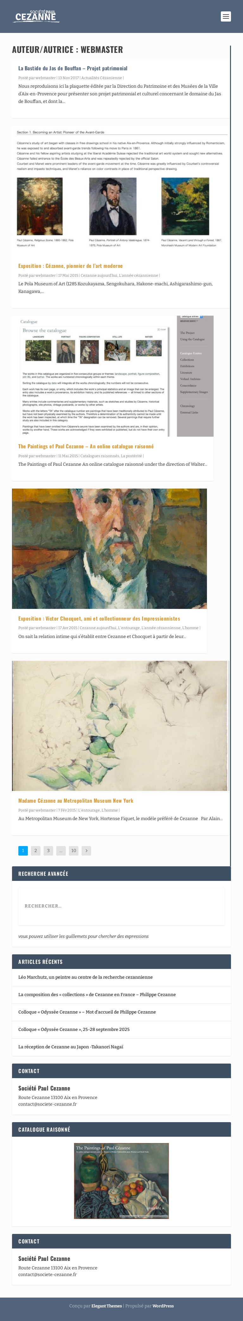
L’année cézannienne (138, 275)
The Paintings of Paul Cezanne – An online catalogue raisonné (86, 446)
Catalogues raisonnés (99, 456)
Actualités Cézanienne (101, 78)
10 (74, 850)
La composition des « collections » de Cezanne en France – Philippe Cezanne (97, 994)
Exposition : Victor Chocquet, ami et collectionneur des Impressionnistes (99, 618)
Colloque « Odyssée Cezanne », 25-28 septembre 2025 (74, 1029)
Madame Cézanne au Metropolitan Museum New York (75, 800)
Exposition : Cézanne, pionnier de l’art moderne (70, 265)
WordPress (163, 1306)
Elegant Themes (106, 1306)
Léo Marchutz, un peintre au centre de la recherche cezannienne (85, 977)
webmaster (45, 78)
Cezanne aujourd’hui (99, 275)
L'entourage (129, 628)
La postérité (131, 456)
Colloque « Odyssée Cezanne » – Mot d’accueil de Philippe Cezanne (87, 1012)
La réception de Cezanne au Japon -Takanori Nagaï (70, 1047)
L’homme (190, 628)
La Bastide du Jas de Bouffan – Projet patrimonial (73, 68)
